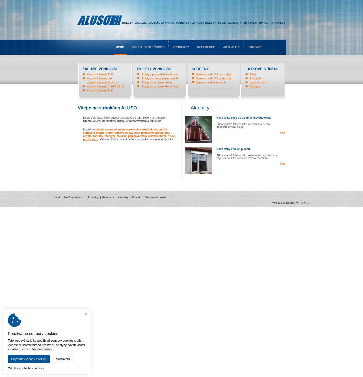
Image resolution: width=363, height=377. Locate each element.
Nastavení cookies (155, 197)
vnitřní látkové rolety (119, 132)
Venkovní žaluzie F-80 (100, 90)
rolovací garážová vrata (132, 136)
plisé (137, 132)
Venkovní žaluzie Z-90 (100, 74)
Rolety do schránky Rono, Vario (160, 86)
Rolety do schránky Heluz (157, 82)
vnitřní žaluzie (148, 129)
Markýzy (255, 86)
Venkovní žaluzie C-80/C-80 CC (106, 86)
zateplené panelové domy (102, 82)
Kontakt (255, 47)
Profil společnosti (148, 47)
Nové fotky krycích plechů (233, 149)
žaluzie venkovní (106, 129)
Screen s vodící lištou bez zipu (214, 78)
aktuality (200, 108)
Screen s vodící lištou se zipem (214, 74)
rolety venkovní (128, 129)
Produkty (181, 47)
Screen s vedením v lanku (211, 82)
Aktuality (231, 47)
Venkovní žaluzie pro (99, 78)
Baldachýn (256, 78)
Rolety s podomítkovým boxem (160, 74)
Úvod (120, 47)
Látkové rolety (258, 82)
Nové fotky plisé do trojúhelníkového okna (243, 117)
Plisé (253, 74)
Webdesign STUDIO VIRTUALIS (290, 203)
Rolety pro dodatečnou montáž (160, 78)
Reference (206, 47)
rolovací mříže (157, 136)
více (282, 132)
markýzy (110, 136)
